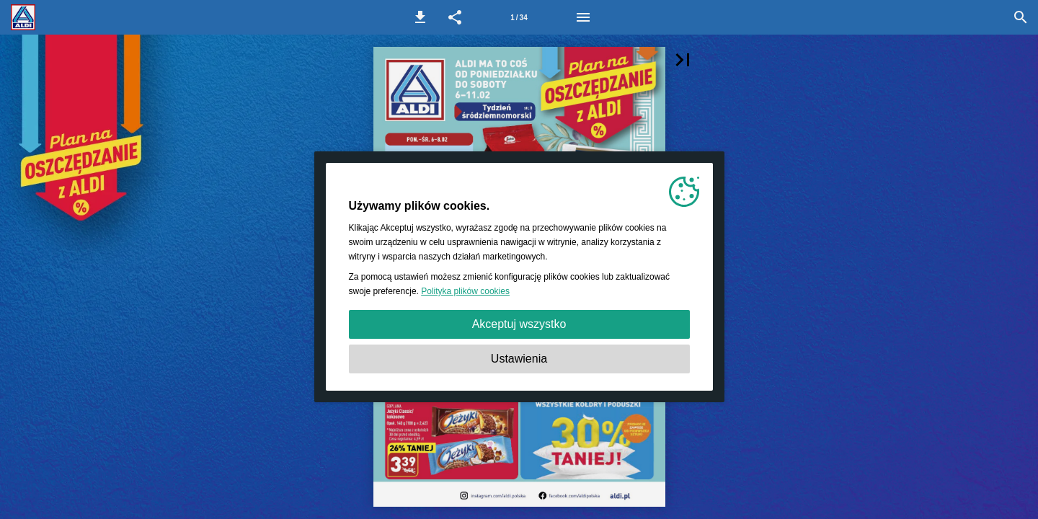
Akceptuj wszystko (519, 324)
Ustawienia (519, 358)
